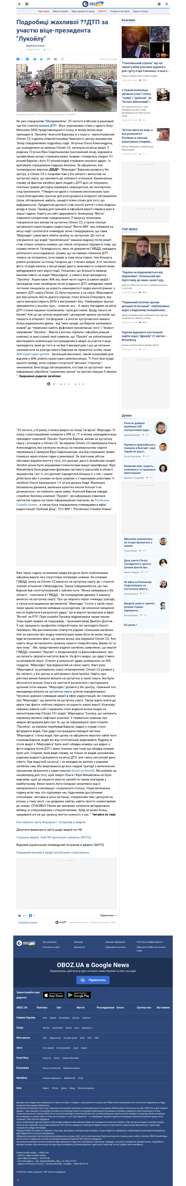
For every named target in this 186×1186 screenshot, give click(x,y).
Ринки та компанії (51, 1068)
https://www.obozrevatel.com (121, 1102)
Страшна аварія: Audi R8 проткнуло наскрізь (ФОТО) (53, 837)
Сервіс (84, 1048)
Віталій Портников (132, 456)
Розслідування (105, 1007)
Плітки (55, 1088)
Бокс (76, 1028)
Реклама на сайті (51, 947)
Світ (58, 1007)
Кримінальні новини (35, 46)
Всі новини (163, 1007)
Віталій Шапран (131, 615)
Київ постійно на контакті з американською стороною (144, 286)
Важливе (128, 20)
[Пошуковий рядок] (166, 4)
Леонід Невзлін (131, 594)
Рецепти (47, 1058)
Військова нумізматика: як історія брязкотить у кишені (138, 542)
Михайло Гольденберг (134, 478)
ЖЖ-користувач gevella (32, 354)
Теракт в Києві (140, 11)
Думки (127, 415)
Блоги (120, 1007)
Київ (45, 1018)
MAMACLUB (69, 1078)
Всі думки (129, 624)
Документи (79, 947)
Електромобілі (64, 1048)
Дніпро (75, 1018)
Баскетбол (58, 1028)
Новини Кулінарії (70, 1058)
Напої (56, 1058)
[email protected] (83, 770)
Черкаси (86, 1018)
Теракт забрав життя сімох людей (139, 76)
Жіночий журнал (86, 1088)
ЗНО (89, 1038)
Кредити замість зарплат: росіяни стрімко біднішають (139, 607)
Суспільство (144, 1007)
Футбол (46, 1028)
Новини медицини (52, 1078)
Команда (78, 942)
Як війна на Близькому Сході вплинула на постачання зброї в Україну (138, 586)
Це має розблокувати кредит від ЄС (140, 345)
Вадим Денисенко (132, 435)
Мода (72, 1088)
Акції (75, 1048)
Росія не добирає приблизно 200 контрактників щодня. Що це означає (137, 427)
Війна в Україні (60, 11)
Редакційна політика (27, 922)
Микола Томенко (131, 572)
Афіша (46, 1088)
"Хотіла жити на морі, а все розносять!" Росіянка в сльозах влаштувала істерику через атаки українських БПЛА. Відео (137, 136)
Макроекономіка (71, 1068)
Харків (53, 1018)
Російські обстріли (119, 11)
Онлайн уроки (70, 1038)
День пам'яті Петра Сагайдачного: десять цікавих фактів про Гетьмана (137, 564)
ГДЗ (45, 1038)
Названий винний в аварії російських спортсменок (52, 852)
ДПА (82, 1038)
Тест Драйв (48, 1048)
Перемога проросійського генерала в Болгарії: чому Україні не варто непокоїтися (139, 448)
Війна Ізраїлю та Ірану (83, 11)
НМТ (96, 1038)
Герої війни (43, 11)
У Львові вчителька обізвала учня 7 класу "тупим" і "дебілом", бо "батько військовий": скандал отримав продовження (137, 96)
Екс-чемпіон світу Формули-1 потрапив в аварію (51, 822)
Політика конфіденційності (150, 942)
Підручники (55, 1038)
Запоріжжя (64, 1018)
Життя (81, 1007)
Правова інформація (115, 942)
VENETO (102, 11)
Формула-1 (87, 1028)
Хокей (69, 1028)
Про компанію (50, 942)
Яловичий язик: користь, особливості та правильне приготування (140, 469)
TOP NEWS (130, 229)
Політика (42, 1007)
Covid (80, 1078)
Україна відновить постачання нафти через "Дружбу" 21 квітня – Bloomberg (144, 336)
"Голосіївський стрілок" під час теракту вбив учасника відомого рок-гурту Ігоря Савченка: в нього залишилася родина (144, 67)
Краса (64, 1088)
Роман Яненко (130, 551)
